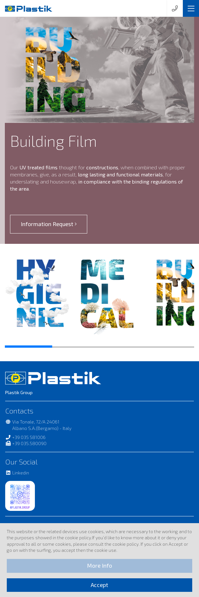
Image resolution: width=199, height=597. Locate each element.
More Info (99, 565)
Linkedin (17, 472)
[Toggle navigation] (191, 8)
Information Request (49, 224)
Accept (99, 585)
